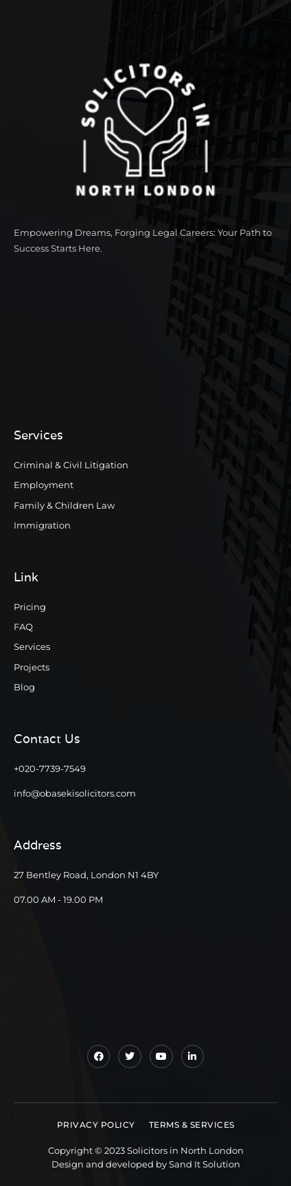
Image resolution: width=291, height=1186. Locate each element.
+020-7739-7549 (50, 768)
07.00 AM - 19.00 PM (58, 899)
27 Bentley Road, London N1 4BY (86, 874)
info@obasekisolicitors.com (75, 793)
